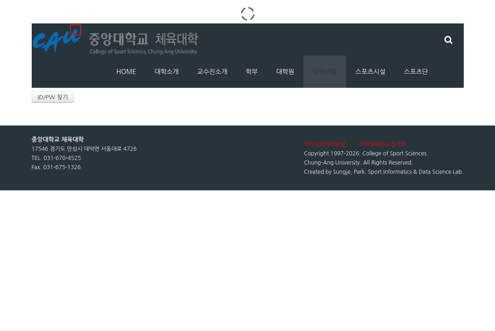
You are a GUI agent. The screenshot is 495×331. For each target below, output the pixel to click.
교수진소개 (212, 71)
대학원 (285, 71)
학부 (252, 71)
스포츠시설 (370, 71)
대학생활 (325, 71)
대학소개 (166, 71)
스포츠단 (416, 71)
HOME (126, 71)
